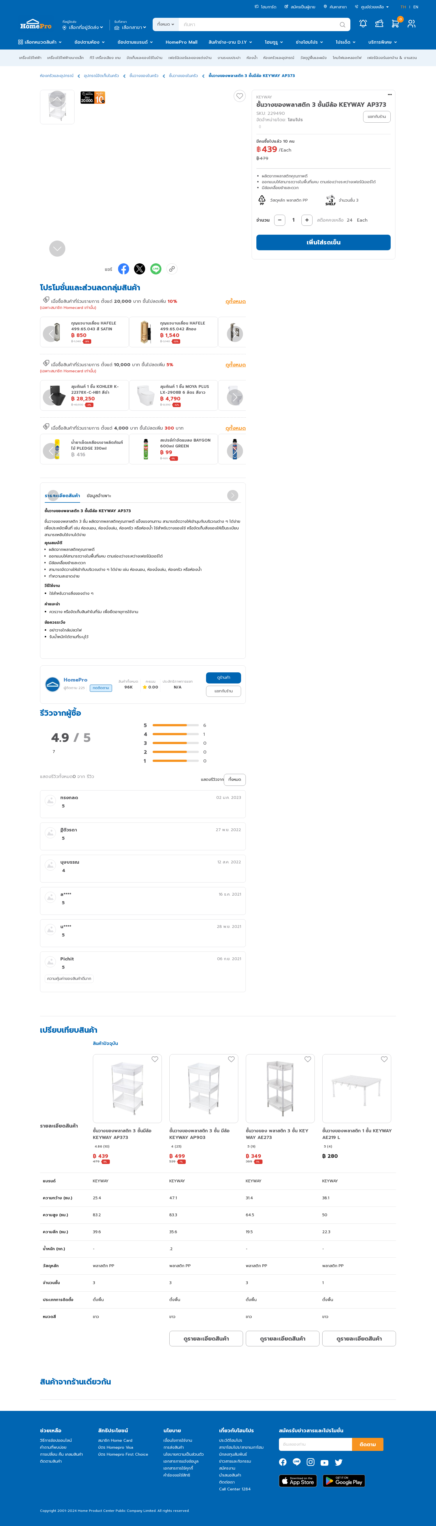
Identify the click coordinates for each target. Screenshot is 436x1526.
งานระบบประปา (229, 57)
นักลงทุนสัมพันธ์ (233, 1454)
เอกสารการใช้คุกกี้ (178, 1468)
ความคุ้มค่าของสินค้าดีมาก (69, 979)
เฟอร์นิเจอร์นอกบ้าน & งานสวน (392, 57)
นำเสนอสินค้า (230, 1475)
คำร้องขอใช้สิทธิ (177, 1475)
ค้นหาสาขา (335, 7)
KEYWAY (264, 97)
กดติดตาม (101, 687)
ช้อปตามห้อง (87, 42)
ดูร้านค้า (223, 677)
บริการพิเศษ (380, 42)
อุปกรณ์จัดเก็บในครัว (101, 76)
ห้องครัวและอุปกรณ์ (278, 57)
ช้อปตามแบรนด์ (133, 42)
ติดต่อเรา (227, 1482)
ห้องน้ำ (252, 57)
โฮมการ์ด (265, 7)
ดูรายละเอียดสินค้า (206, 1338)
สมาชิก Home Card (115, 1440)
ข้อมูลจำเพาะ (99, 495)
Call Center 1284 (235, 1489)
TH (403, 7)
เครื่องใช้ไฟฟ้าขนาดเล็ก (65, 57)
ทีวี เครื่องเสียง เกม (105, 57)
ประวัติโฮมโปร (230, 1440)
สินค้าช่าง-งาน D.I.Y (228, 42)
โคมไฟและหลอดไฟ (347, 57)
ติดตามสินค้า (51, 1461)
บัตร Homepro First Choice (123, 1454)
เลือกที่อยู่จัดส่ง (83, 27)
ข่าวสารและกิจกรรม (235, 1461)
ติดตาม (368, 1444)
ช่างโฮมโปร (307, 42)
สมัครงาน (227, 1468)
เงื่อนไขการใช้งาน (178, 1440)
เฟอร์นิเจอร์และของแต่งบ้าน (190, 57)
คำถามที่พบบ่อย (53, 1447)
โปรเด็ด (343, 42)
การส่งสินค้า (174, 1447)
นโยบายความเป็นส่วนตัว (184, 1454)
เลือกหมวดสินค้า (40, 42)
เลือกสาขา (130, 27)
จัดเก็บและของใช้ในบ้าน (144, 57)
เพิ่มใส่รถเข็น (324, 242)
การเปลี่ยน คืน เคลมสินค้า (61, 1454)
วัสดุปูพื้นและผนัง (313, 57)
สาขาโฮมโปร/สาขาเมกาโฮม (241, 1447)
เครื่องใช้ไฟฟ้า (30, 57)
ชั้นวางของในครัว (144, 76)
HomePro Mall (181, 42)
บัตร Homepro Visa (115, 1447)
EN (415, 7)
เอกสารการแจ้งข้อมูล (181, 1461)
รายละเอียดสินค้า (62, 495)
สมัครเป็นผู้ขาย (299, 7)
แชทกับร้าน (224, 691)
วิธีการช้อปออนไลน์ (56, 1440)
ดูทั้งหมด (236, 302)
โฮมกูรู (271, 42)
